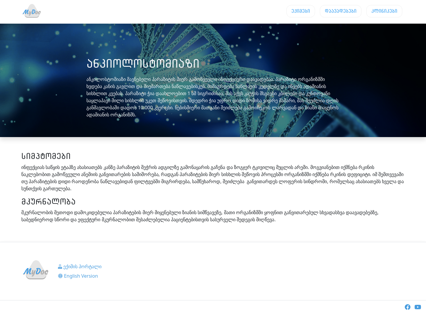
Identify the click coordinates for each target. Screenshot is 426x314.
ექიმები (300, 11)
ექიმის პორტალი (79, 266)
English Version (78, 276)
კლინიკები (384, 11)
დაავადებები (340, 11)
